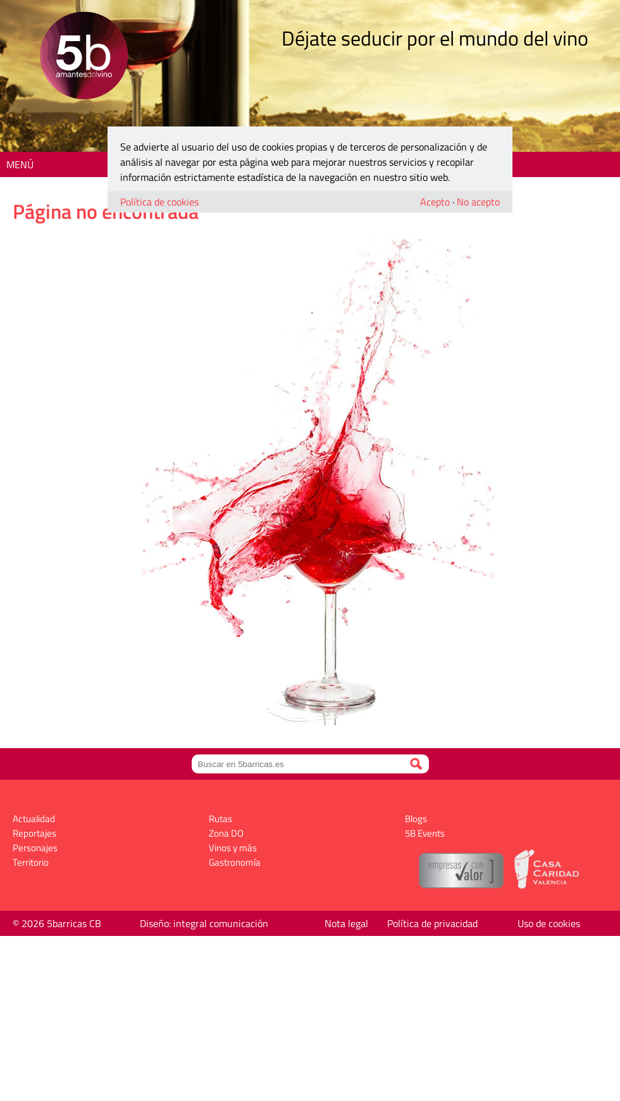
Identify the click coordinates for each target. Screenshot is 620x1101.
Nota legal (346, 923)
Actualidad (34, 818)
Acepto (435, 201)
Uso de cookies (549, 923)
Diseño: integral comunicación (204, 923)
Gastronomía (235, 862)
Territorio (31, 862)
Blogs (416, 818)
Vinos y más (233, 847)
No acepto (478, 201)
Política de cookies (159, 201)
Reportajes (34, 833)
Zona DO (226, 833)
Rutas (220, 818)
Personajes (35, 847)
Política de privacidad (432, 923)
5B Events (425, 833)
